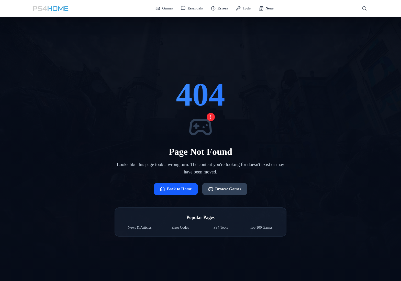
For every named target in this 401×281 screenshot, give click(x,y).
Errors (219, 8)
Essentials (192, 8)
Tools (243, 8)
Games (164, 8)
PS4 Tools (221, 227)
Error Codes (180, 227)
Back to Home (176, 189)
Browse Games (224, 189)
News (266, 8)
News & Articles (140, 227)
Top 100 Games (261, 227)
